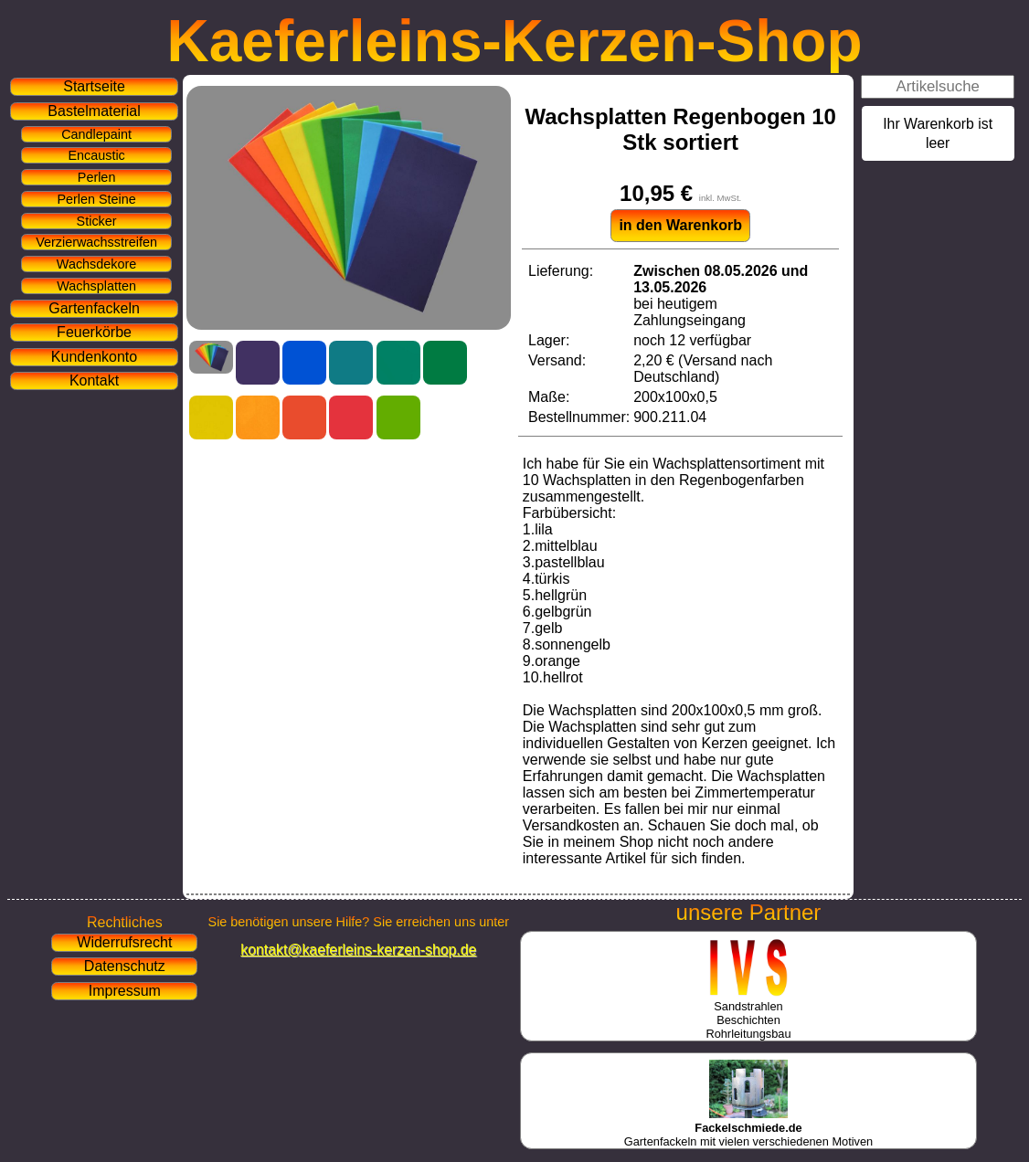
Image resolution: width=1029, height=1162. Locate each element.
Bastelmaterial (94, 111)
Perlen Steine (96, 199)
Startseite (94, 86)
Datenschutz (124, 966)
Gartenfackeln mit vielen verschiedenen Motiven (748, 1127)
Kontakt (94, 380)
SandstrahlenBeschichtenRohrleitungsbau (747, 1013)
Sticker (97, 221)
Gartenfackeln (94, 308)
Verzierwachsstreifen (96, 242)
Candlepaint (96, 134)
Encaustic (96, 155)
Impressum (125, 990)
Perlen (97, 177)
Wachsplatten (96, 286)
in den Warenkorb (680, 225)
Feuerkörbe (94, 332)
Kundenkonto (94, 356)
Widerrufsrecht (124, 942)
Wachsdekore (96, 264)
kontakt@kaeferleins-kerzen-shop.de (358, 949)
